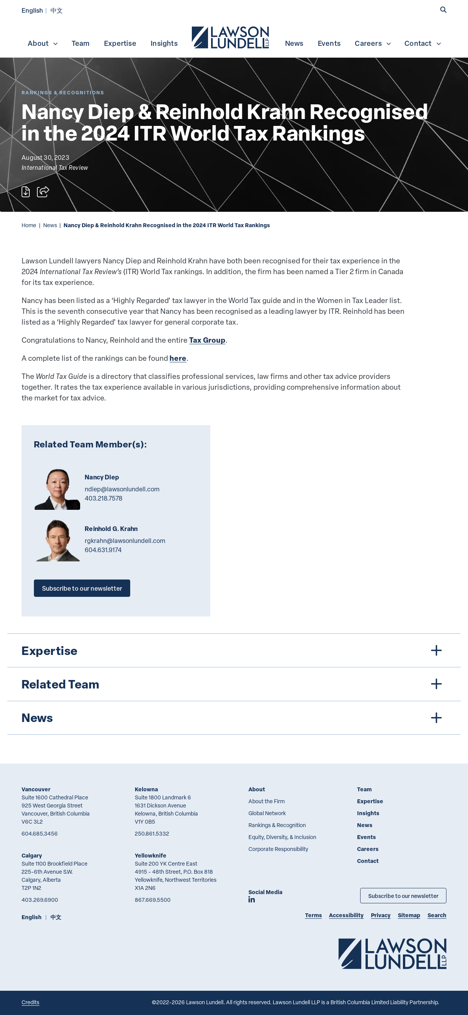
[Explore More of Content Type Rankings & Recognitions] (63, 92)
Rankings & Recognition (277, 825)
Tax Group (207, 340)
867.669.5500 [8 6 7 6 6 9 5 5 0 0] (153, 899)
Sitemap (409, 915)
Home (29, 225)
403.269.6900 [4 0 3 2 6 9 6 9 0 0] (40, 899)
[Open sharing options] (43, 191)
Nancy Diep (102, 477)
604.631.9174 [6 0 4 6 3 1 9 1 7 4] (103, 550)
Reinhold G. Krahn (111, 528)
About (43, 43)
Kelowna (146, 789)
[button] (443, 10)
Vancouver (36, 789)
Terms (313, 915)
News (294, 43)
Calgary (32, 855)
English (32, 10)
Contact (422, 43)
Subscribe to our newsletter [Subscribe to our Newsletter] (403, 895)
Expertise (120, 43)
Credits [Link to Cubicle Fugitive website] (30, 1002)
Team (81, 43)
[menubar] (234, 37)
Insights (164, 43)
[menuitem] (231, 37)
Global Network (267, 813)
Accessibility (346, 915)
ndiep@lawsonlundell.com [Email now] (122, 489)
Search (437, 915)
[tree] (234, 684)
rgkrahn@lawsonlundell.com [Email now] (125, 540)
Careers (373, 43)
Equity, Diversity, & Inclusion (282, 837)
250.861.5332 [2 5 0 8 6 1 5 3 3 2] (152, 833)
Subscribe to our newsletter (82, 588)
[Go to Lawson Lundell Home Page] (392, 953)
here (177, 358)
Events (329, 43)
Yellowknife (150, 855)
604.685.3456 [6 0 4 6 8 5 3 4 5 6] (40, 833)
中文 (56, 10)
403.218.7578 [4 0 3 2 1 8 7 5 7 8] (103, 498)
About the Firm (266, 801)
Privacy (381, 915)
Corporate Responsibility (278, 849)
